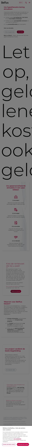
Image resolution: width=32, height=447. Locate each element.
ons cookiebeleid (17, 438)
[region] (16, 436)
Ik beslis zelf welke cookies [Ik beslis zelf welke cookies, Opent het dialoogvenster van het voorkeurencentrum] (9, 444)
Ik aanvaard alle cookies (23, 444)
